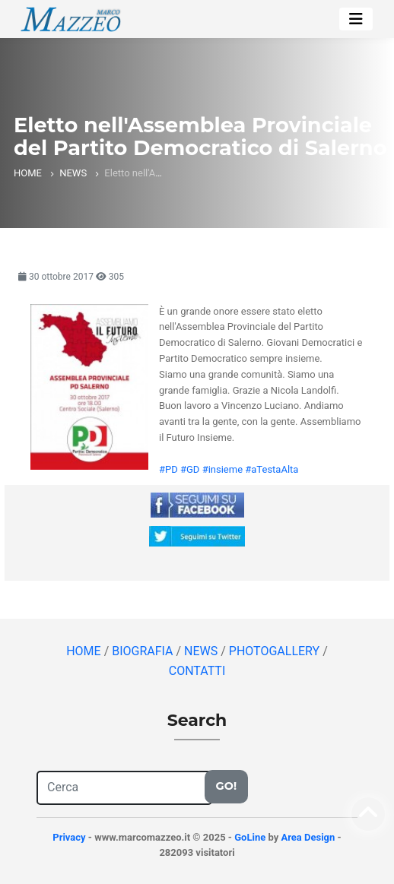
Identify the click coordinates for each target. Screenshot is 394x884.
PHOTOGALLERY (276, 651)
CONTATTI (197, 671)
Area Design (308, 837)
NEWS (73, 173)
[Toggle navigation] (356, 19)
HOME (28, 173)
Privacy (68, 837)
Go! (226, 786)
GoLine (249, 837)
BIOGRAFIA (144, 651)
